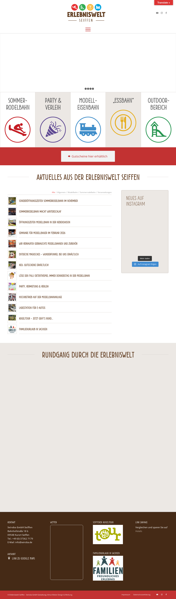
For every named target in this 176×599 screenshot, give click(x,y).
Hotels (138, 531)
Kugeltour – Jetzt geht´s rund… (36, 318)
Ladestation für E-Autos (32, 307)
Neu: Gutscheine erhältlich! (34, 264)
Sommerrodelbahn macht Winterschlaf (40, 211)
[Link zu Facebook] (166, 13)
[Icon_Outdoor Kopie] (158, 130)
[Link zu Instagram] (161, 13)
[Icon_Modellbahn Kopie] (88, 130)
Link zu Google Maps (23, 558)
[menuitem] (88, 29)
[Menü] (88, 29)
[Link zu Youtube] (157, 13)
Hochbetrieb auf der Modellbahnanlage (40, 296)
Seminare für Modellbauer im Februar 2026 (42, 232)
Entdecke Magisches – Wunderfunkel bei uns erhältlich (49, 254)
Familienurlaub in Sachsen (33, 329)
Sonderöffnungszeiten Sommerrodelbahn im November (48, 200)
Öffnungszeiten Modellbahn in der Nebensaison (44, 222)
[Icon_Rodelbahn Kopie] (18, 130)
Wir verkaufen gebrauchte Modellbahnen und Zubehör (48, 243)
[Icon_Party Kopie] (53, 130)
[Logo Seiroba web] (88, 13)
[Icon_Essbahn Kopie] (123, 123)
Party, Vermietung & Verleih (34, 286)
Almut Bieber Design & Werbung (59, 595)
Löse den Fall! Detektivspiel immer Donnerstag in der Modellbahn (54, 275)
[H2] (88, 156)
